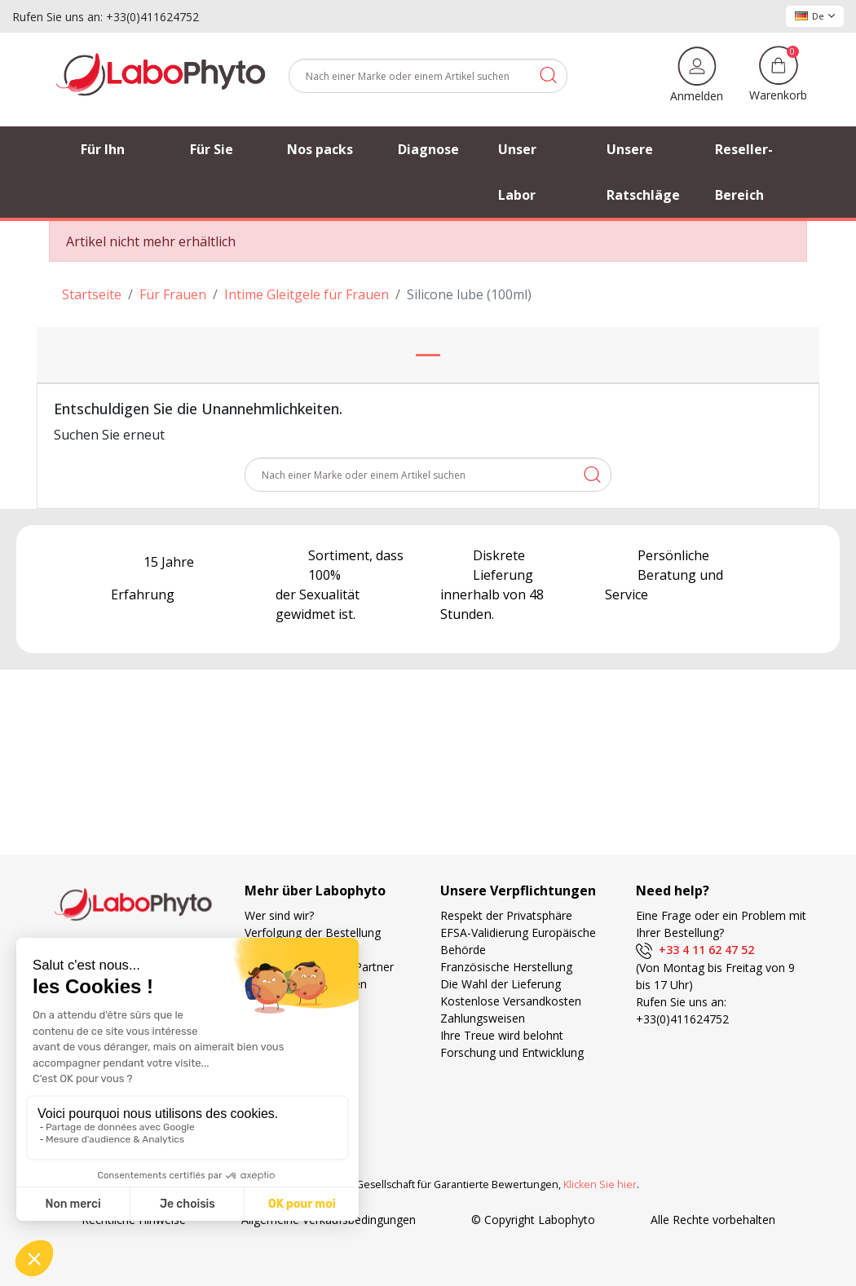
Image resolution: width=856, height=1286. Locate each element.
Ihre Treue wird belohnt (501, 1035)
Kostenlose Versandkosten (510, 1001)
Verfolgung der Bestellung (313, 932)
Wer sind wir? (279, 915)
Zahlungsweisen (482, 1018)
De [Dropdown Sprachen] (815, 16)
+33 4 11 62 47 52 (695, 949)
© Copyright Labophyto (533, 1191)
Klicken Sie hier (600, 1156)
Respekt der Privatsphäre (506, 915)
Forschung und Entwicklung (512, 1052)
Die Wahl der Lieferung (500, 984)
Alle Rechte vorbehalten (713, 1191)
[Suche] (428, 76)
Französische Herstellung (506, 966)
